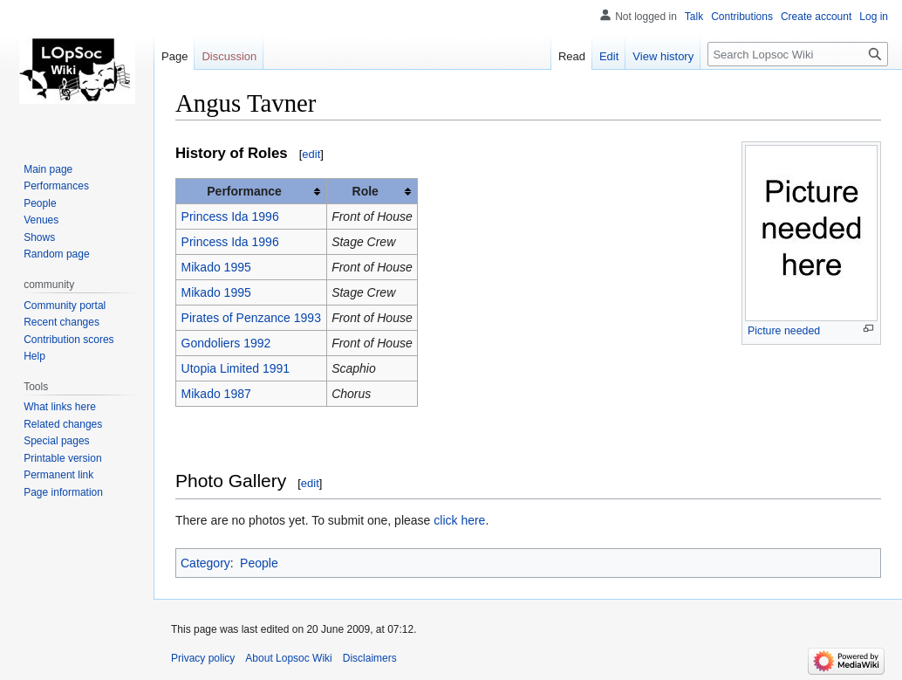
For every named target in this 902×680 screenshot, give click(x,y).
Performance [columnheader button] (244, 191)
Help (34, 356)
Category (205, 563)
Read (571, 56)
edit (311, 154)
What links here (60, 407)
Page (174, 56)
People (259, 563)
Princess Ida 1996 (230, 216)
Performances (56, 186)
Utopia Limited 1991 (235, 368)
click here (459, 520)
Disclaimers (370, 658)
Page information (63, 492)
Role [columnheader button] (365, 191)
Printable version (62, 458)
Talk (694, 16)
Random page (56, 254)
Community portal (65, 305)
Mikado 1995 (216, 267)
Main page (48, 169)
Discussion (229, 56)
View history (663, 56)
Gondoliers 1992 (226, 343)
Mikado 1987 (216, 394)
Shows (39, 237)
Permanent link (58, 475)
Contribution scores (68, 339)
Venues (41, 220)
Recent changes (61, 322)
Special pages (56, 441)
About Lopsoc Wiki (288, 658)
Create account (816, 16)
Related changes (63, 424)
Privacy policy (203, 658)
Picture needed (784, 331)
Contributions (742, 16)
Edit (608, 56)
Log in (873, 16)
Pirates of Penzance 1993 (251, 318)
